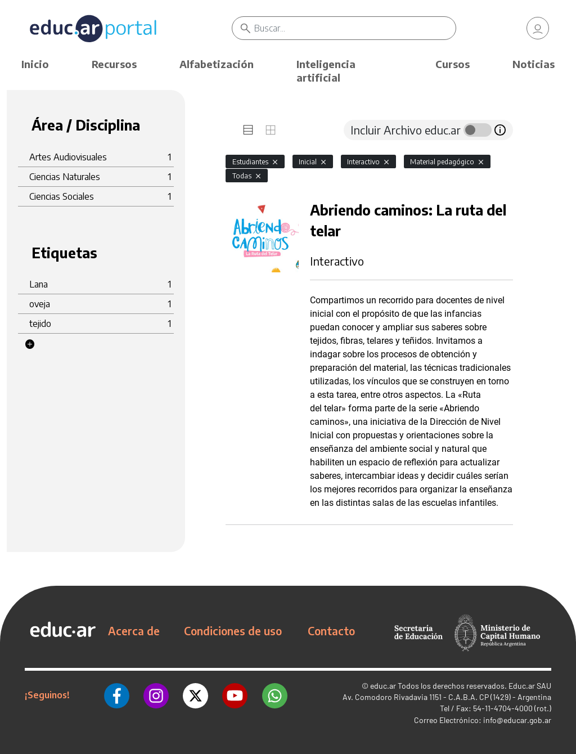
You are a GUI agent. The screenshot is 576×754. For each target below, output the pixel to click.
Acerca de (134, 631)
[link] (537, 28)
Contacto (331, 631)
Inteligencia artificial (326, 70)
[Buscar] (355, 28)
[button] (30, 344)
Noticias (533, 63)
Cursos (452, 63)
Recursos (114, 63)
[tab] (248, 130)
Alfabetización (216, 63)
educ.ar (383, 685)
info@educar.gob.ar (517, 720)
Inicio (35, 63)
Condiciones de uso (233, 631)
